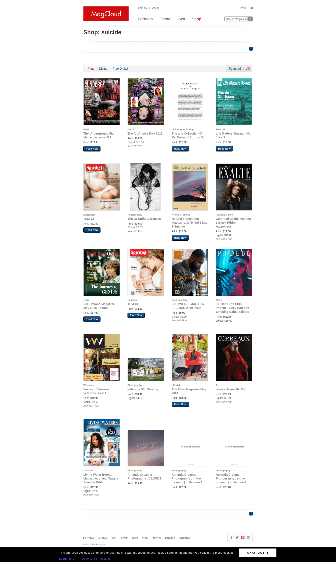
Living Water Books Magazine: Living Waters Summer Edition (100, 478)
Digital (103, 68)
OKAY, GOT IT (258, 552)
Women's (88, 385)
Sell (181, 19)
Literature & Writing (183, 129)
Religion (132, 300)
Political (220, 129)
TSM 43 (133, 304)
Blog (135, 537)
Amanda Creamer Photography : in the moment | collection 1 (187, 478)
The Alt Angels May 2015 (145, 133)
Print (90, 68)
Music (86, 129)
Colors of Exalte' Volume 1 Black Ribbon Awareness (233, 222)
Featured (235, 68)
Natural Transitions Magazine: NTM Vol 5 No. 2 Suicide (189, 222)
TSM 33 (88, 218)
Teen (86, 300)
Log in (155, 7)
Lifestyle (176, 385)
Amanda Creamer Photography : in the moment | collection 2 (231, 478)
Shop (196, 19)
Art (217, 385)
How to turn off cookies (95, 558)
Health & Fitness (181, 214)
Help (243, 7)
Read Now (92, 148)
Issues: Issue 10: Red (231, 389)
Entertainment (180, 300)
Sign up (142, 7)
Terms (157, 537)
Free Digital (120, 68)
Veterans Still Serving (143, 389)
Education (89, 214)
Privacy (170, 537)
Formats (145, 19)
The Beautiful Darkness (144, 218)
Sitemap (184, 537)
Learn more (66, 558)
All (248, 68)
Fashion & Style (225, 214)
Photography (135, 214)
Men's (131, 129)
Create (165, 19)
